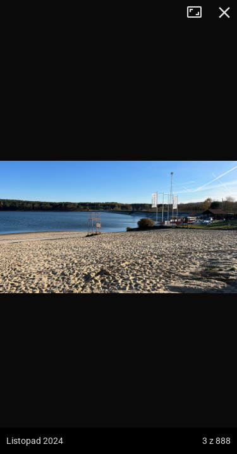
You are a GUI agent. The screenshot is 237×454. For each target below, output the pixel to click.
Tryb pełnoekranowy (199, 12)
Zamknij (224, 12)
